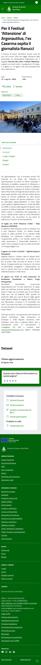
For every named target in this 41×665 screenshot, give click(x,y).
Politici (3, 473)
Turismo (4, 535)
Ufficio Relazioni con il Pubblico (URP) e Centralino (19, 603)
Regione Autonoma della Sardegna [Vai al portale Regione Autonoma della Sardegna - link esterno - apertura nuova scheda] (13, 2)
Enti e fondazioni (7, 470)
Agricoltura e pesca (8, 491)
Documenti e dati (7, 480)
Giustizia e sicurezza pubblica (11, 518)
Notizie (3, 557)
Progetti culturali (7, 575)
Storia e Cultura (7, 578)
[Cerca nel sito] (35, 9)
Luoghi (3, 568)
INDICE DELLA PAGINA (20, 142)
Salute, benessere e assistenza (12, 528)
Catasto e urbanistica (8, 508)
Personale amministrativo (10, 476)
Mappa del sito (25, 659)
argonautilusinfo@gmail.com (12, 330)
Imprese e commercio (8, 522)
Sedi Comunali (6, 659)
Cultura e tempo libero (9, 511)
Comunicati (5, 550)
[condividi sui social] (6, 86)
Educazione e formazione (10, 515)
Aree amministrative (8, 463)
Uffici (3, 466)
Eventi (3, 572)
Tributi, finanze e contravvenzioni (13, 532)
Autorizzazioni (6, 505)
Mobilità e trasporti (8, 525)
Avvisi (3, 553)
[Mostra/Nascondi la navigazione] (2, 9)
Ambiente (4, 495)
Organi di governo (7, 460)
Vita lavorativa (6, 538)
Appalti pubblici (6, 501)
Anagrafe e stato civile (9, 498)
